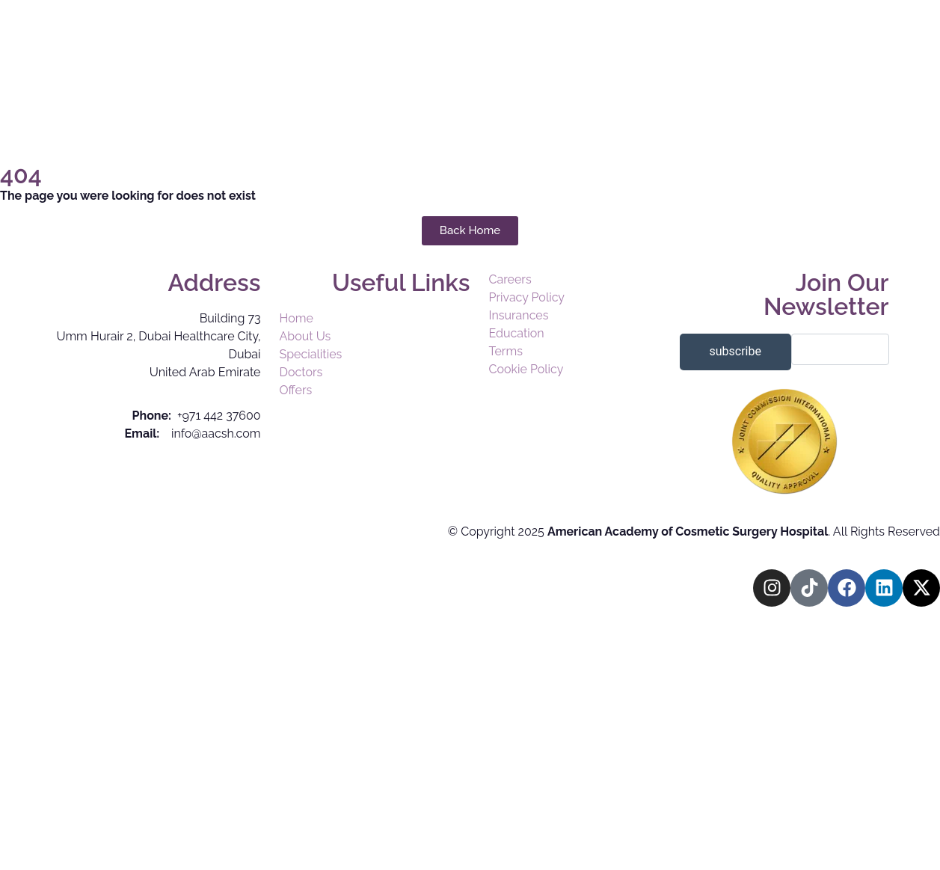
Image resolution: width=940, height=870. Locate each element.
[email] (840, 349)
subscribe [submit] (735, 351)
